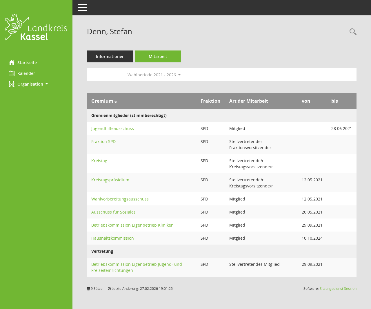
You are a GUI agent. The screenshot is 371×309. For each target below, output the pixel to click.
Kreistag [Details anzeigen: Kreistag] (99, 160)
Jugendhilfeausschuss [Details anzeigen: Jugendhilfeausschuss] (112, 128)
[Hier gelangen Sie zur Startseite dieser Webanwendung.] (36, 28)
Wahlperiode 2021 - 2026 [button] (154, 74)
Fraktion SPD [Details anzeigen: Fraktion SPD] (103, 141)
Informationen (110, 56)
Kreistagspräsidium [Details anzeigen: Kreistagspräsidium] (110, 179)
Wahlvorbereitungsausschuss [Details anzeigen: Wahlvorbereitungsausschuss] (120, 199)
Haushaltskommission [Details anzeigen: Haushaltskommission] (112, 238)
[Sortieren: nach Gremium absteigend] (115, 101)
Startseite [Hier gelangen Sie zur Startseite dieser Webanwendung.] (23, 62)
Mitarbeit (158, 56)
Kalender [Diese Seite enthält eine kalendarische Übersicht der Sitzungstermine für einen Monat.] (22, 73)
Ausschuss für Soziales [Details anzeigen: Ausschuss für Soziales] (113, 212)
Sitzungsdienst (338, 288)
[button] (36, 84)
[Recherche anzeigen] (352, 32)
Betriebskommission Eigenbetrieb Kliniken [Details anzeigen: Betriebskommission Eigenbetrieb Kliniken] (132, 225)
